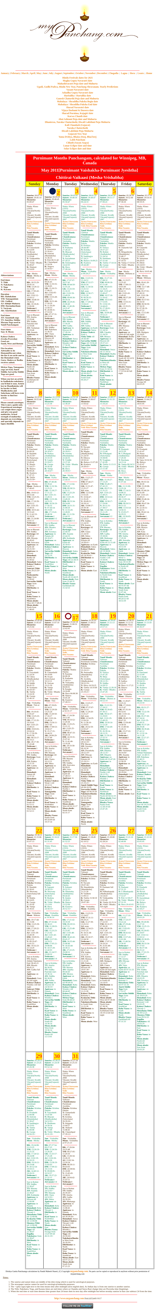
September (68, 73)
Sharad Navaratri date (77, 107)
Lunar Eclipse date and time (77, 145)
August (58, 73)
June (44, 73)
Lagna (124, 73)
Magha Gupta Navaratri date (77, 80)
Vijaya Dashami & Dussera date (77, 110)
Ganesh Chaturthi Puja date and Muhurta (77, 98)
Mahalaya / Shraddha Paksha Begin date (77, 101)
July (51, 73)
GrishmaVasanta (89, 225)
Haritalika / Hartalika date (77, 95)
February (15, 73)
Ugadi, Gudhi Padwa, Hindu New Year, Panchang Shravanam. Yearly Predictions (77, 86)
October (80, 73)
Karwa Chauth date (77, 116)
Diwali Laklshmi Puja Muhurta (77, 131)
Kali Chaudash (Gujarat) (77, 125)
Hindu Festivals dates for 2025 (77, 77)
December (102, 73)
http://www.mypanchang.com (69, 1298)
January (5, 73)
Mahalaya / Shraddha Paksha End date (77, 104)
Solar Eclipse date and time (77, 148)
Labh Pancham (77, 139)
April (32, 73)
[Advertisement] (13, 31)
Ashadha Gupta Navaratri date (77, 92)
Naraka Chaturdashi (77, 128)
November (90, 73)
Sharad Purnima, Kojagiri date (77, 113)
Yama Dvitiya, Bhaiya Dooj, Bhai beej (77, 136)
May (39, 73)
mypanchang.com (77, 64)
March (25, 73)
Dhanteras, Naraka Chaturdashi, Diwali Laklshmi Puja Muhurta (77, 122)
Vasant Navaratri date (77, 89)
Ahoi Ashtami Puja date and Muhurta (77, 119)
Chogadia (113, 73)
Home (149, 73)
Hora (132, 73)
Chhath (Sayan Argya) (77, 142)
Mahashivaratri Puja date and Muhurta (78, 83)
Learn (141, 73)
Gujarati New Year (77, 134)
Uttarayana (34, 221)
